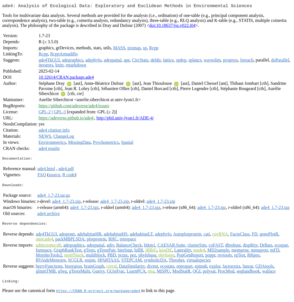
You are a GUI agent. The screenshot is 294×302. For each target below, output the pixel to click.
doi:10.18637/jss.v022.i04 (172, 26)
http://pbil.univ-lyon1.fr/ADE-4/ (125, 119)
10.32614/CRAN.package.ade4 (66, 78)
